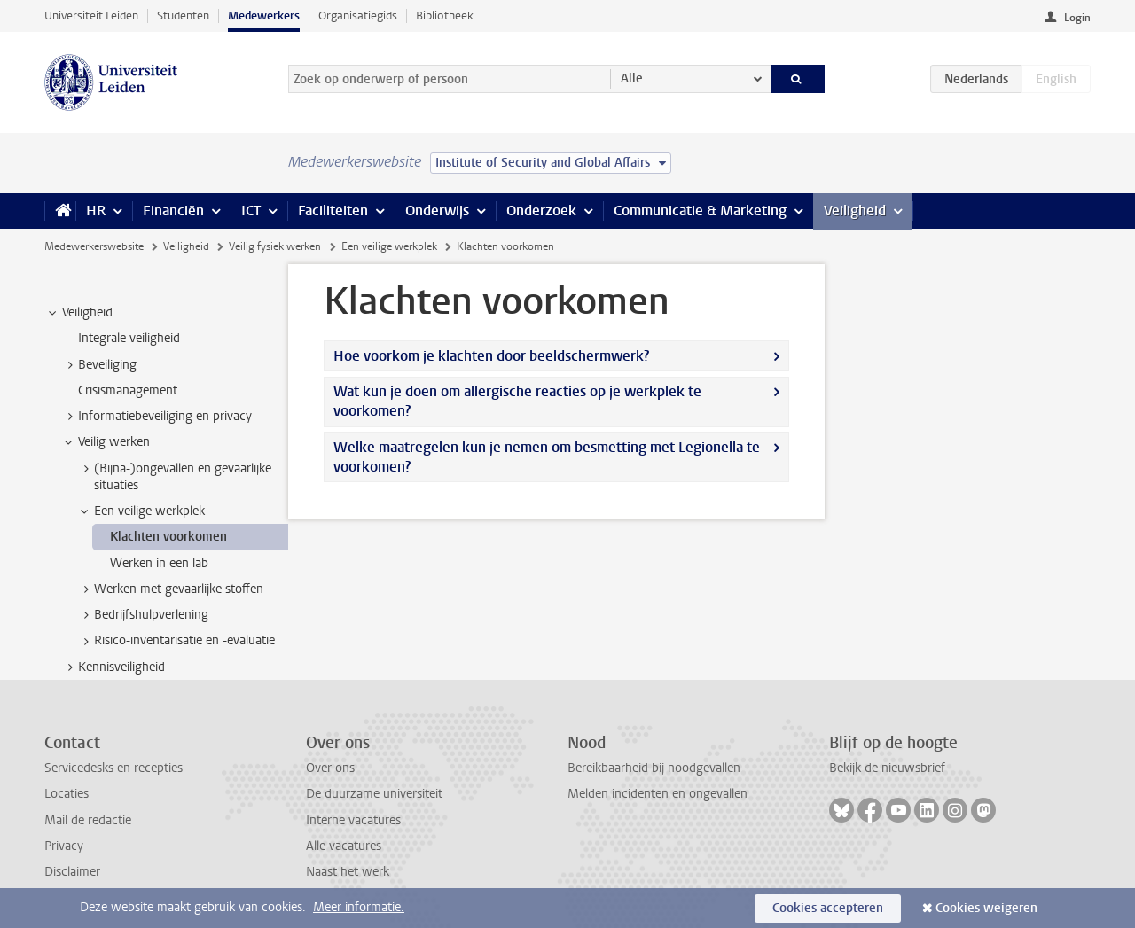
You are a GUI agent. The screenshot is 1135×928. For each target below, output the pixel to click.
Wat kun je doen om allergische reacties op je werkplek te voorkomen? (517, 401)
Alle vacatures (343, 846)
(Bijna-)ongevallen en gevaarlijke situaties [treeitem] (174, 477)
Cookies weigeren (986, 908)
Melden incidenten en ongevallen (658, 793)
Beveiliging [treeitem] (99, 365)
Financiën (173, 210)
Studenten (183, 15)
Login (1077, 18)
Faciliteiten (333, 210)
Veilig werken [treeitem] (105, 442)
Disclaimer (72, 871)
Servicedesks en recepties (113, 768)
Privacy (63, 846)
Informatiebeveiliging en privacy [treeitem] (156, 416)
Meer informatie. (358, 907)
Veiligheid (855, 210)
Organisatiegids (357, 15)
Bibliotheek (445, 15)
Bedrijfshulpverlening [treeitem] (142, 615)
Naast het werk (347, 871)
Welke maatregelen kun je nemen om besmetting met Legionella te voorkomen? (546, 457)
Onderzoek (541, 210)
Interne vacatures (353, 820)
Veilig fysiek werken (275, 246)
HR (96, 210)
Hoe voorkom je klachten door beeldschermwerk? (491, 356)
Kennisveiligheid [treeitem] (113, 667)
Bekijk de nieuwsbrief (887, 768)
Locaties (66, 793)
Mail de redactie (87, 820)
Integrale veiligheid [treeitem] (129, 338)
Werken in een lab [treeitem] (159, 563)
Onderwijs (437, 210)
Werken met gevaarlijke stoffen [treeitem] (170, 589)
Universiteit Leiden (91, 15)
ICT (251, 210)
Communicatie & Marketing (700, 210)
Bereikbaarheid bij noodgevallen (654, 768)
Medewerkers (264, 15)
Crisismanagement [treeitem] (127, 390)
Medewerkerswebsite (94, 246)
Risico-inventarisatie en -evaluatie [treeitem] (176, 641)
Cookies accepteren (827, 908)
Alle (632, 78)
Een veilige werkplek (389, 246)
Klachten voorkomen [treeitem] (168, 536)
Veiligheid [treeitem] (79, 313)
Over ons (330, 768)
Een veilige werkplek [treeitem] (141, 511)
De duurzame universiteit (374, 793)
